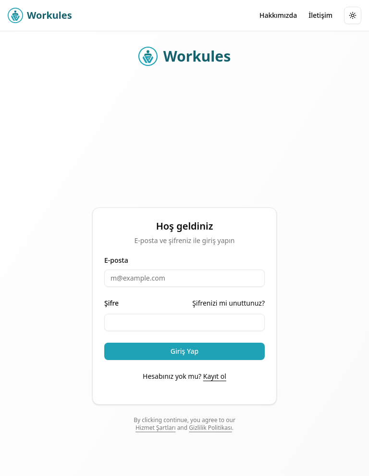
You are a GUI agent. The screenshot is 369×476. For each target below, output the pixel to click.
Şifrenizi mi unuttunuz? (228, 303)
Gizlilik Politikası (210, 428)
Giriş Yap (184, 351)
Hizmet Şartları (155, 428)
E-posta (116, 260)
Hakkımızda (278, 15)
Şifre (111, 303)
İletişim (320, 15)
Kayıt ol (214, 376)
